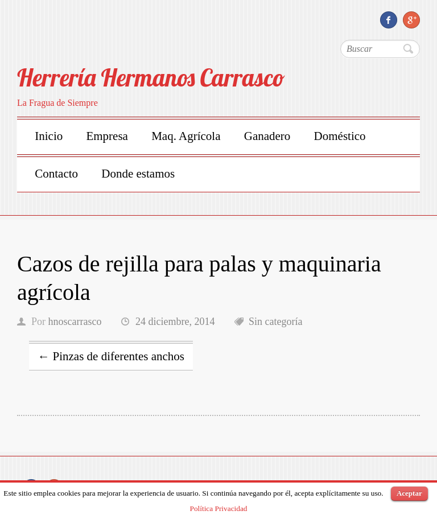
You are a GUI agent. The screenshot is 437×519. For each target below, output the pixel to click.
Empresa (106, 136)
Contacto (56, 173)
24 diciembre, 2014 (175, 321)
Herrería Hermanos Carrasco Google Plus (411, 19)
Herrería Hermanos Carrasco (151, 78)
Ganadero (267, 136)
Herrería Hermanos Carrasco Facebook (388, 19)
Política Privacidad (218, 508)
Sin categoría (275, 321)
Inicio (49, 136)
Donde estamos (138, 173)
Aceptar (409, 493)
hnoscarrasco (75, 321)
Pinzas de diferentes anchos (111, 356)
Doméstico (340, 136)
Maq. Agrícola (185, 136)
